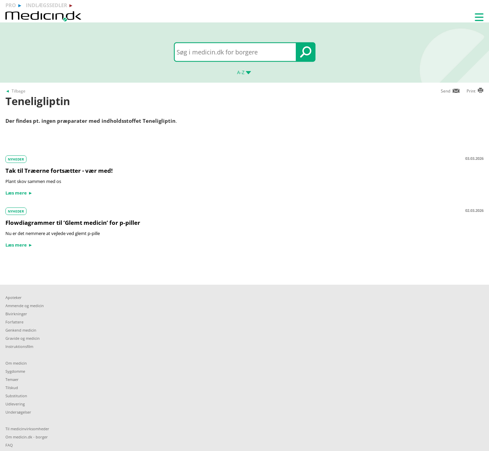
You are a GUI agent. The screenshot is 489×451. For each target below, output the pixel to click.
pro (10, 5)
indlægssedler (46, 5)
